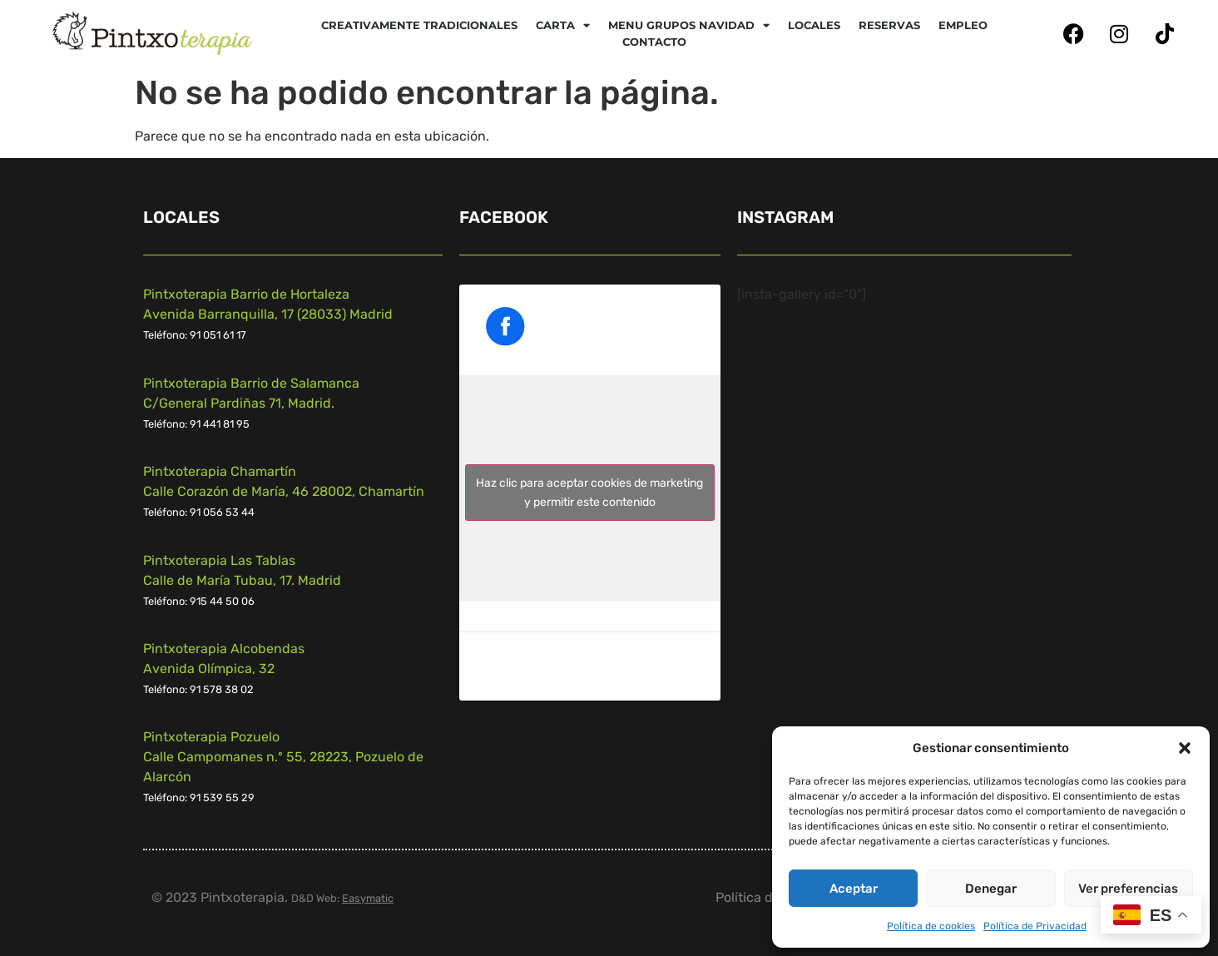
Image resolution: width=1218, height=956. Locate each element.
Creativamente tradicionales (419, 25)
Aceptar (853, 888)
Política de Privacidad (1035, 926)
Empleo (963, 25)
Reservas (889, 25)
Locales (814, 25)
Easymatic (368, 898)
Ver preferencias (1128, 888)
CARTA (563, 25)
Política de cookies (931, 926)
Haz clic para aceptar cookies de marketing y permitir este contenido (589, 492)
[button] (1184, 748)
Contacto (654, 41)
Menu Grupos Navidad (689, 25)
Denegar (991, 888)
